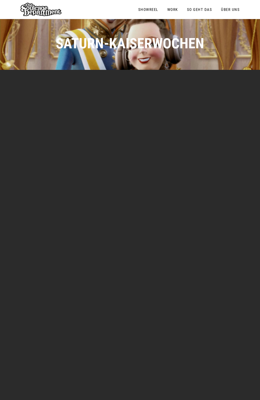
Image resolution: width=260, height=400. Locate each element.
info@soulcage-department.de (192, 366)
